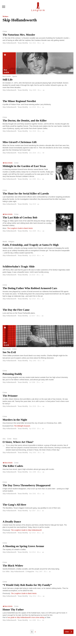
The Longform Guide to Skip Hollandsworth (26, 530)
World (5, 241)
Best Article (7, 76)
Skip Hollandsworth (9, 43)
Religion (11, 241)
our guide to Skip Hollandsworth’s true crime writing (26, 617)
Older (67, 632)
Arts (4, 439)
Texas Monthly (23, 43)
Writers (5, 16)
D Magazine (30, 571)
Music (15, 439)
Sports (14, 76)
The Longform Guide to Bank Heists (20, 228)
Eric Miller (6, 571)
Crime (5, 31)
